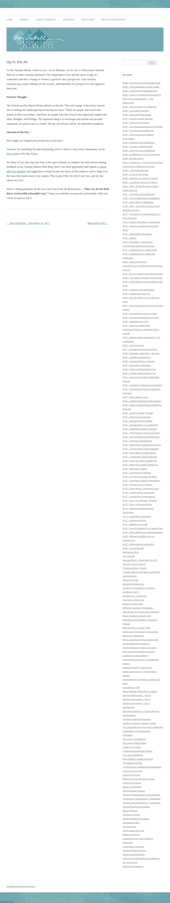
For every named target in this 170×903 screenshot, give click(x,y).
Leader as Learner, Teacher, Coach (139, 723)
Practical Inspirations (113, 19)
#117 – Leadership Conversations (139, 496)
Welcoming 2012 (98, 223)
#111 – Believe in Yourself (135, 524)
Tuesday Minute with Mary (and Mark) (141, 572)
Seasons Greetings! (132, 786)
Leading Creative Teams (134, 850)
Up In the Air (129, 556)
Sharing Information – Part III (137, 695)
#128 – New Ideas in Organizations (139, 452)
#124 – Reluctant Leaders (135, 468)
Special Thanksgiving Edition (136, 806)
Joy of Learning (130, 862)
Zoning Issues (129, 826)
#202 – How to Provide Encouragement (142, 94)
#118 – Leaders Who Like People (138, 492)
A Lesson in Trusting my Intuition (139, 587)
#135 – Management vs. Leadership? (140, 424)
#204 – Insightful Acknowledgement (140, 90)
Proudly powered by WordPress (21, 886)
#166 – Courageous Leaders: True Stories (142, 277)
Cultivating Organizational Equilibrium (141, 858)
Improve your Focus (132, 770)
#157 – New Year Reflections (136, 325)
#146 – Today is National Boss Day (139, 369)
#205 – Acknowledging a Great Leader (141, 86)
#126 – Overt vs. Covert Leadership (140, 460)
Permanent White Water (134, 743)
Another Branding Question (136, 643)
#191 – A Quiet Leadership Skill (138, 146)
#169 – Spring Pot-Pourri (135, 261)
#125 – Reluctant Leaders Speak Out (140, 464)
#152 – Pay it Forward (133, 345)
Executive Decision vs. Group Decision (141, 711)
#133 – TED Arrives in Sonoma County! (141, 432)
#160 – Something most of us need (140, 313)
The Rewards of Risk (132, 762)
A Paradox (128, 735)
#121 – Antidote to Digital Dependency (141, 480)
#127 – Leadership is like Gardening (140, 456)
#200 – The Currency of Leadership (139, 106)
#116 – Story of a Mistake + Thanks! (140, 500)
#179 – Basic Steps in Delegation (138, 202)
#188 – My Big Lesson (133, 158)
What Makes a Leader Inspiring (138, 758)
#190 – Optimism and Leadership (139, 150)
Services (24, 19)
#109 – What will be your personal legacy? (143, 532)
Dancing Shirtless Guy (133, 584)
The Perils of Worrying (133, 599)
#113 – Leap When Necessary (137, 516)
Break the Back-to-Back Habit (137, 615)
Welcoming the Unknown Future (138, 778)
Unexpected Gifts (131, 822)
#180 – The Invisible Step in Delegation (141, 198)
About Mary (88, 19)
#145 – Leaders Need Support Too (139, 373)
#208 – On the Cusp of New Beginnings (141, 82)
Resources (68, 19)
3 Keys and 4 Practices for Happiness (140, 631)
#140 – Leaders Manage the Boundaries (142, 401)
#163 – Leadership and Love (136, 293)
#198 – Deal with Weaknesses (137, 114)
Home (10, 19)
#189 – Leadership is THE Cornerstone (141, 154)
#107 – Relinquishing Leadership (138, 544)
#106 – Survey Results (133, 548)
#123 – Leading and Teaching (137, 472)
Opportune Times (131, 774)
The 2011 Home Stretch (134, 564)
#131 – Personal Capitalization (137, 440)
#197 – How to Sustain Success (138, 118)
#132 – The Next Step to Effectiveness (141, 436)
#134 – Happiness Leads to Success (140, 428)
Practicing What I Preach (134, 568)
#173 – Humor (130, 237)
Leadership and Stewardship (137, 731)
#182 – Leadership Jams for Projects (140, 182)
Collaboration (129, 715)
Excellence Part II (131, 591)
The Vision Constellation (134, 739)
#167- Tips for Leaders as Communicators (143, 273)
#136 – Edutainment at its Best (138, 420)
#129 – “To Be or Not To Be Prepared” (141, 448)
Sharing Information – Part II (137, 699)
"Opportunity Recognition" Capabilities (142, 802)
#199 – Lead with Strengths (136, 110)
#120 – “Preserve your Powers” (138, 484)
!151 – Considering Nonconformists (140, 349)
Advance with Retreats (134, 854)
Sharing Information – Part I (136, 703)
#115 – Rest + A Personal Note (137, 504)
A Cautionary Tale (131, 687)
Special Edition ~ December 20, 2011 (28, 223)
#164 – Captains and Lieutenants (139, 289)
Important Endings (132, 782)
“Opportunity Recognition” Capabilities (142, 798)
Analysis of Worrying (133, 603)
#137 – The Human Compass (137, 416)
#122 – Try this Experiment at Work (140, 476)
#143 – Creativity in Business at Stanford (142, 385)
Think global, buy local (133, 830)
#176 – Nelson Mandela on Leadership (141, 222)
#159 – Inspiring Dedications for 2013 (141, 317)
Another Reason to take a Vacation (140, 647)
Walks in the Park (131, 834)
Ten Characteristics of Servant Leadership (143, 727)
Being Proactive (130, 810)
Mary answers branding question (139, 651)
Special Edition (130, 576)
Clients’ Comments (46, 19)
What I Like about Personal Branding (140, 639)
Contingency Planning (133, 846)
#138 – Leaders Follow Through (138, 412)
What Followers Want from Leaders (140, 691)
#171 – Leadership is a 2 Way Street (140, 249)
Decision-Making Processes (136, 818)
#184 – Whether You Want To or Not (140, 178)
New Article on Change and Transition (141, 611)
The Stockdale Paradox (134, 790)
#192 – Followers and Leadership (139, 142)
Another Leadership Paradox (137, 719)
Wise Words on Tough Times (136, 627)
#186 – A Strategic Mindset (136, 170)
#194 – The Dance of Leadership (138, 130)
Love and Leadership (133, 755)
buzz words (13, 153)
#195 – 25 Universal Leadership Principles (143, 126)
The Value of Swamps (133, 866)
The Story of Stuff (131, 814)
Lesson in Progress (132, 747)
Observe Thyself (130, 580)
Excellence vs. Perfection (134, 595)
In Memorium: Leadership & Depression (142, 766)
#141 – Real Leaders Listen (135, 397)
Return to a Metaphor (133, 635)
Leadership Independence (135, 655)
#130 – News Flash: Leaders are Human (142, 444)
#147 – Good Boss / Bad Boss (137, 365)
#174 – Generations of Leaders (137, 234)
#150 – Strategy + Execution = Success (141, 353)
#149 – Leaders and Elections (137, 357)
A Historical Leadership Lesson (138, 751)
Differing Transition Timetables (138, 607)
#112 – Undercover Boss (134, 520)
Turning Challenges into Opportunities (141, 794)
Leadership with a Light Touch (137, 667)
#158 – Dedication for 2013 (136, 321)
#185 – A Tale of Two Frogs (135, 174)
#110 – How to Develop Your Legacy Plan (143, 528)
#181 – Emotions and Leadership (139, 194)
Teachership (129, 707)
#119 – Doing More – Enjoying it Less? (141, 488)
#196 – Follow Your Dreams (136, 122)
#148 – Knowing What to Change (138, 361)
